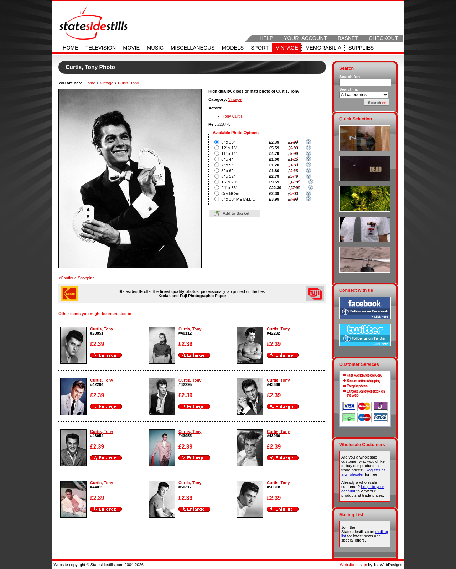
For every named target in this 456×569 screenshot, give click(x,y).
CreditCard (230, 193)
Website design (353, 565)
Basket (348, 38)
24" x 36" (229, 188)
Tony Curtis (233, 116)
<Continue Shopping (76, 278)
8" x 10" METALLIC (238, 199)
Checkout (383, 38)
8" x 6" (227, 171)
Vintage (287, 48)
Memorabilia (323, 48)
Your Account (305, 38)
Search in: (348, 89)
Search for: (349, 76)
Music (155, 48)
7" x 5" (227, 165)
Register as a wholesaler (363, 472)
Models (233, 48)
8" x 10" (228, 142)
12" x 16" (229, 148)
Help (266, 38)
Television (101, 48)
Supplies (361, 48)
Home (70, 48)
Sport (260, 48)
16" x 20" (229, 182)
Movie (131, 48)
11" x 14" (229, 153)
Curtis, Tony (128, 83)
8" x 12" (228, 176)
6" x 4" (227, 159)
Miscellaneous (193, 48)
